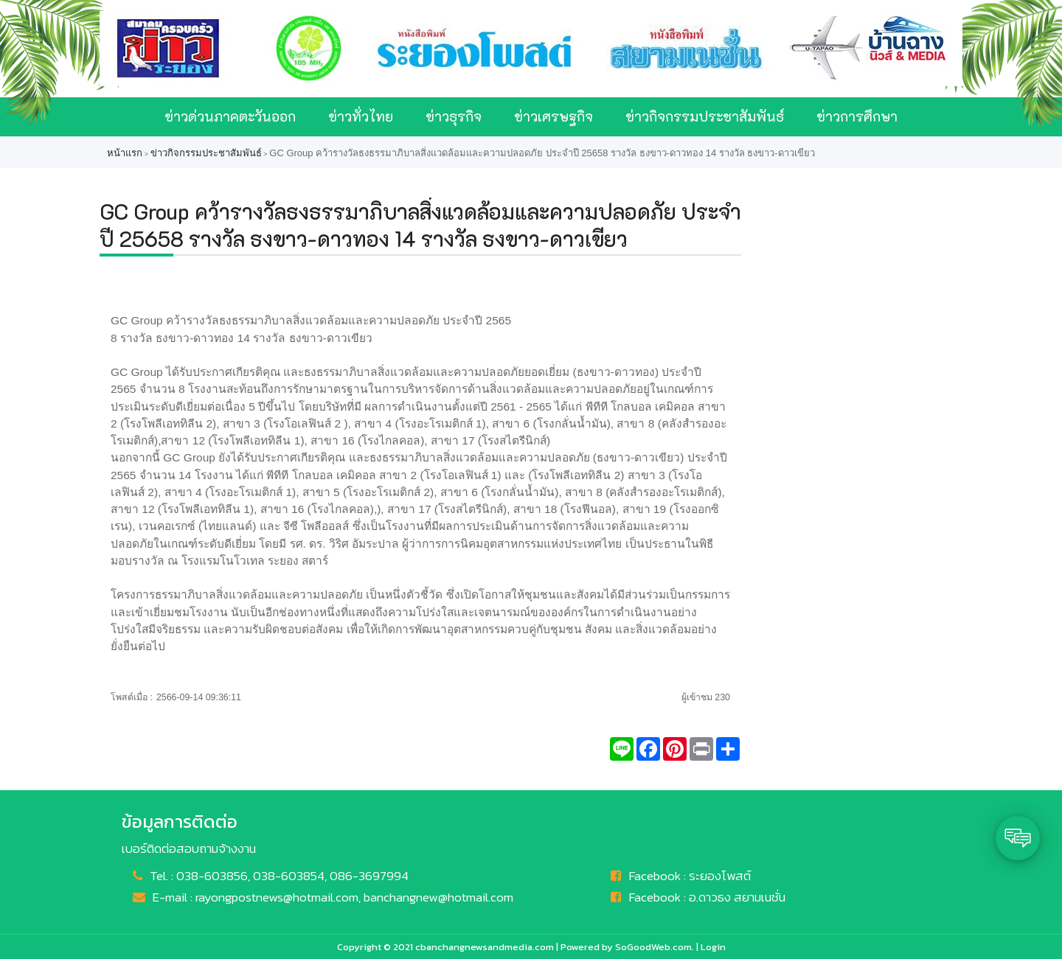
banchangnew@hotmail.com (438, 897)
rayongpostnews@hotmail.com (276, 897)
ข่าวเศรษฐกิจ (553, 116)
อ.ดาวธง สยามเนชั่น (737, 897)
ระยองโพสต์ (720, 875)
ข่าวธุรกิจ (454, 116)
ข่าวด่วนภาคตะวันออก (230, 116)
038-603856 (212, 875)
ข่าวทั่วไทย (360, 116)
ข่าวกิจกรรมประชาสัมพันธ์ (704, 116)
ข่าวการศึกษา (857, 116)
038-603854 (288, 875)
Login (713, 947)
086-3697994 (369, 875)
